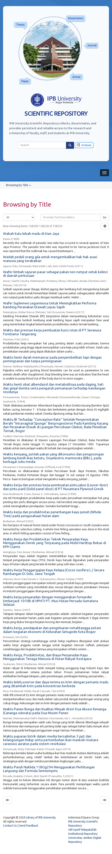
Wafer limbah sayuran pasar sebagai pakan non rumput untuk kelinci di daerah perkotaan (55, 274)
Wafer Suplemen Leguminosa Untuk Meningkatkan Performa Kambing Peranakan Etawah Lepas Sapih (49, 305)
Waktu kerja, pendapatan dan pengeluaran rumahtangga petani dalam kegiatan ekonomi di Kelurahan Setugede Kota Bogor (52, 630)
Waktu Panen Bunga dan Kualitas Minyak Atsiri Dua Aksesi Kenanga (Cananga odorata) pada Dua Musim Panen (54, 711)
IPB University (47, 817)
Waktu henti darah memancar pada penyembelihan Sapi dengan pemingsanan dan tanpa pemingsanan (52, 359)
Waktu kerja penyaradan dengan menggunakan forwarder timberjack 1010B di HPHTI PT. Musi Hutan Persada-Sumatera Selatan (50, 600)
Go (104, 217)
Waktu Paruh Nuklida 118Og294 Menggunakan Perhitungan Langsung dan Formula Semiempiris (49, 769)
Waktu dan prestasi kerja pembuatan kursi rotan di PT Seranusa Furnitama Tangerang (52, 332)
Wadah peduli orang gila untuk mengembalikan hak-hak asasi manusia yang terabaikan (50, 259)
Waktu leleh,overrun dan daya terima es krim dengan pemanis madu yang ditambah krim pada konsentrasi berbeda (55, 684)
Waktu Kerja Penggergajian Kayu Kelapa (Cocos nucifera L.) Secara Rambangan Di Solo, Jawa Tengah (53, 572)
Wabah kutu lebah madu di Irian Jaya (31, 233)
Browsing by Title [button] (18, 185)
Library (30, 817)
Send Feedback (28, 825)
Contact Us (10, 825)
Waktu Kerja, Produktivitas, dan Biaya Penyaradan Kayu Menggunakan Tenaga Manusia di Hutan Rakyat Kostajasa (47, 657)
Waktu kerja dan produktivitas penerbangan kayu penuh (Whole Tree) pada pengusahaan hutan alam (52, 514)
